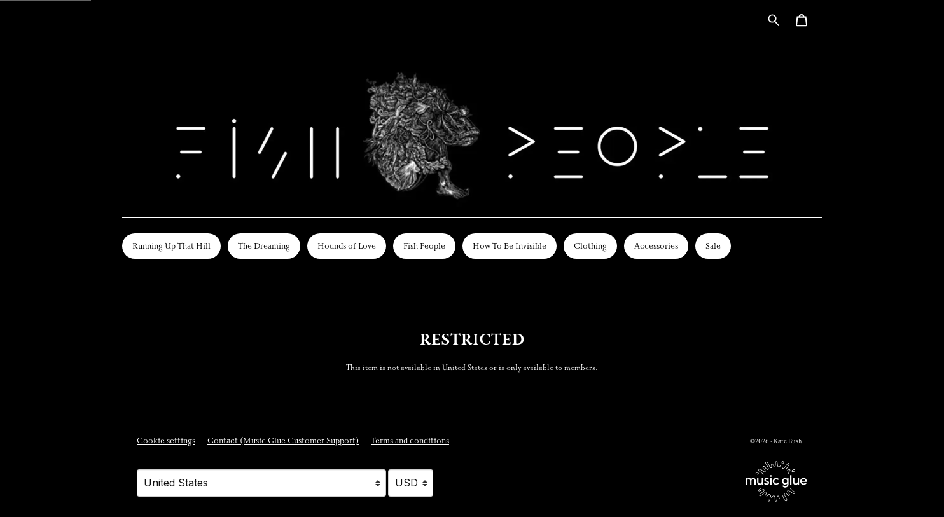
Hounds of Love (346, 246)
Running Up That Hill (171, 246)
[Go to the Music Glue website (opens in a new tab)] (776, 481)
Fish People (424, 246)
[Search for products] (774, 19)
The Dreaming (264, 246)
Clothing (590, 246)
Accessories (656, 246)
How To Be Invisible (509, 246)
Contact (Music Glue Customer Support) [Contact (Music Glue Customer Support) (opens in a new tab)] (283, 441)
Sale (713, 246)
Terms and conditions (410, 441)
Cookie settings (166, 441)
